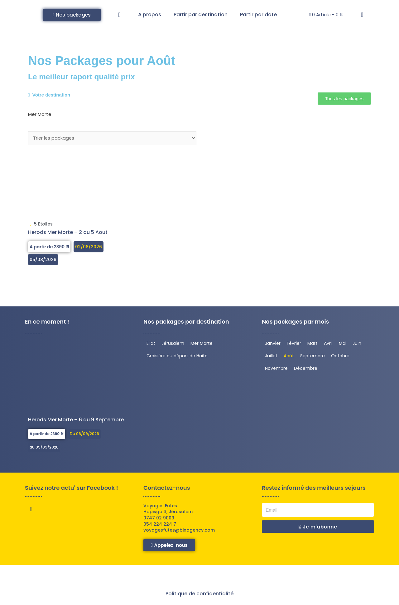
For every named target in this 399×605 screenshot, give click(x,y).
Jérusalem (172, 344)
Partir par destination (201, 14)
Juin (357, 344)
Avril (328, 344)
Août (289, 357)
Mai (342, 344)
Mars (312, 344)
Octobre (340, 357)
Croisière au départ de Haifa (177, 357)
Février (294, 344)
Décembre (305, 369)
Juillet (271, 357)
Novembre (276, 369)
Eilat (151, 344)
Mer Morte (201, 344)
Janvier (273, 344)
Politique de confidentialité (199, 594)
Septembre (312, 357)
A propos (149, 14)
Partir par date (258, 14)
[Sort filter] (112, 138)
